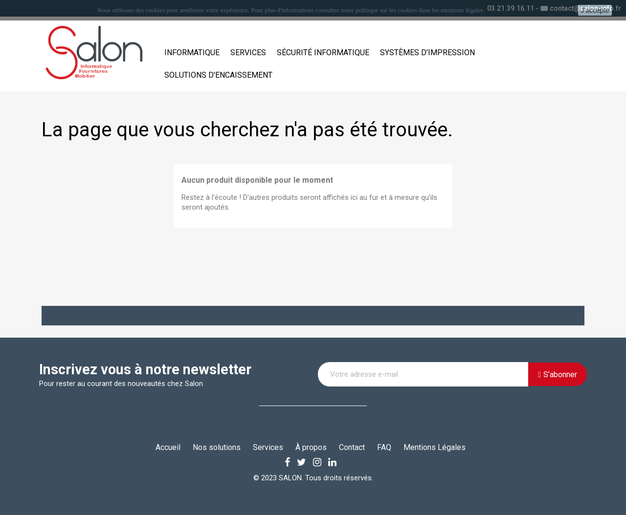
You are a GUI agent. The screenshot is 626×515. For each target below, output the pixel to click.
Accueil (168, 447)
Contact (352, 447)
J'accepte (595, 10)
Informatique (192, 52)
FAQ (384, 447)
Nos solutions (217, 447)
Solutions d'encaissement (218, 75)
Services (248, 52)
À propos (311, 447)
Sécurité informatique (323, 52)
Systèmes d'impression (427, 52)
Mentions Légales (434, 447)
